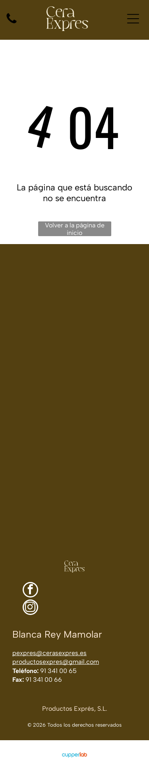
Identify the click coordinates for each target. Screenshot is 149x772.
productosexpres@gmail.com (55, 661)
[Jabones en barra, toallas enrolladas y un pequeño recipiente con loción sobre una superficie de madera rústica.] (37, 281)
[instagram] (30, 608)
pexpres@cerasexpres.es (49, 653)
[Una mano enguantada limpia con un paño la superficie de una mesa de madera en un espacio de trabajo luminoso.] (74, 467)
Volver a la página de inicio (74, 228)
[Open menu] (133, 19)
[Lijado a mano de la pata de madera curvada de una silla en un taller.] (37, 356)
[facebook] (30, 590)
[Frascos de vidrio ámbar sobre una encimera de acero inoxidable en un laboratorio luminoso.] (112, 281)
